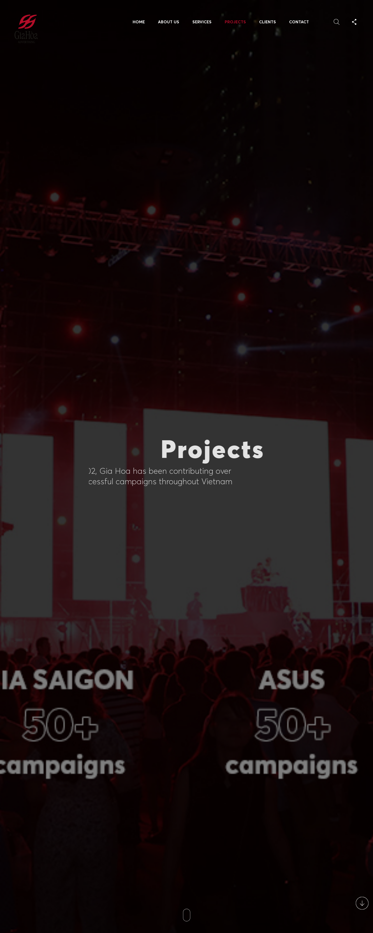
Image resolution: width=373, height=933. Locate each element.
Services (202, 21)
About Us (168, 21)
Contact (299, 21)
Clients (267, 21)
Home (139, 21)
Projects (235, 21)
